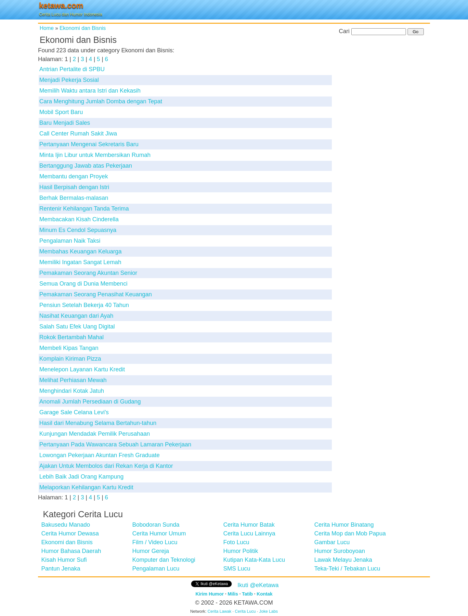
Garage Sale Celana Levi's (74, 412)
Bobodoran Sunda (155, 524)
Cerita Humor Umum (159, 533)
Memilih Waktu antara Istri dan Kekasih (89, 90)
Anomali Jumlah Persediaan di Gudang (90, 401)
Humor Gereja (150, 551)
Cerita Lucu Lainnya (249, 533)
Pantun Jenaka (60, 568)
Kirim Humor (209, 594)
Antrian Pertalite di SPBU (72, 69)
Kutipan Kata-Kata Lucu (254, 560)
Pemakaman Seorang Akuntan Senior (88, 273)
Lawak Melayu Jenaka (343, 560)
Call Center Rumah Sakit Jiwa (78, 133)
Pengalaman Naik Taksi (69, 240)
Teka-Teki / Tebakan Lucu (347, 568)
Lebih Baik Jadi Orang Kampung (81, 476)
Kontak (265, 594)
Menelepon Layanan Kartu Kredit (82, 369)
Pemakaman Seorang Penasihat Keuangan (95, 294)
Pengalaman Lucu (155, 568)
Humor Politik (240, 551)
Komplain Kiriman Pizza (70, 358)
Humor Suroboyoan (339, 551)
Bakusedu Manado (65, 524)
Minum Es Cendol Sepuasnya (77, 230)
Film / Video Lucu (154, 542)
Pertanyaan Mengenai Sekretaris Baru (88, 144)
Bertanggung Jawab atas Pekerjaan (85, 165)
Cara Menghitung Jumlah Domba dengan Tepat (100, 101)
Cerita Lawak (219, 611)
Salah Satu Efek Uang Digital (77, 326)
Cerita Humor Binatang (344, 524)
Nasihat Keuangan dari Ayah (76, 316)
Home (47, 28)
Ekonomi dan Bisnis (82, 28)
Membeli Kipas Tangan (68, 348)
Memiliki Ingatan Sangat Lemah (80, 262)
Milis (233, 594)
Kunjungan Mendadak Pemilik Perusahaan (94, 433)
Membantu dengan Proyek (73, 176)
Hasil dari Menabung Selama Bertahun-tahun (97, 423)
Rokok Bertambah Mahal (71, 337)
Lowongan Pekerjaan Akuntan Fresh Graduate (99, 455)
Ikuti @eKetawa (258, 585)
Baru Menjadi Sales (64, 123)
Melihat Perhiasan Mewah (73, 380)
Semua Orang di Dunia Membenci (83, 283)
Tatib (247, 594)
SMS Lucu (236, 568)
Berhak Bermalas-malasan (73, 198)
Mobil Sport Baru (61, 112)
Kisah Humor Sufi (64, 560)
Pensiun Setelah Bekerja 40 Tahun (84, 305)
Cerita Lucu (245, 611)
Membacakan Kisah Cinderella (79, 219)
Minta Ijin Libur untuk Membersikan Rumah (94, 155)
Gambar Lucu (332, 542)
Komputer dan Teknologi (163, 560)
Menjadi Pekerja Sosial (69, 80)
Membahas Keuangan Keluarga (80, 251)
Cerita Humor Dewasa (70, 533)
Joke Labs (268, 611)
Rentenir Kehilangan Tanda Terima (84, 208)
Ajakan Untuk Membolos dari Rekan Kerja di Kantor (106, 466)
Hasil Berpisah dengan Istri (74, 187)
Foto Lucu (236, 542)
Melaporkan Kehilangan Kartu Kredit (86, 487)
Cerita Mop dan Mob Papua (350, 533)
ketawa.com (61, 5)
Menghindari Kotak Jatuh (71, 391)
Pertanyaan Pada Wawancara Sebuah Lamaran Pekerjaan (115, 444)
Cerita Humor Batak (249, 524)
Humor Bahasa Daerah (71, 551)
